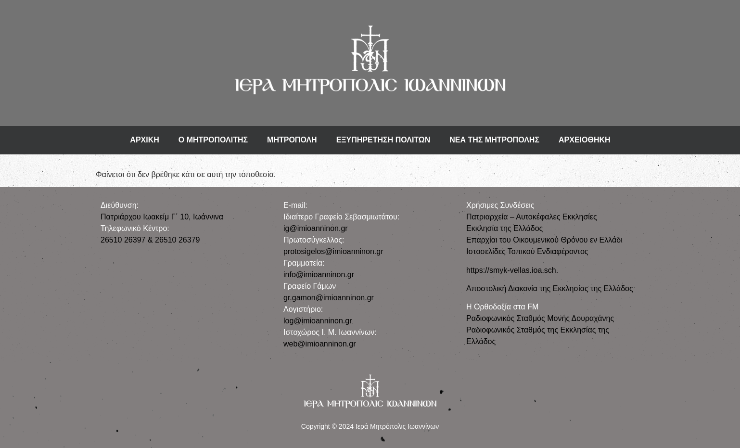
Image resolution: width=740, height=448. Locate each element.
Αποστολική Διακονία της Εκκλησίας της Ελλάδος (549, 288)
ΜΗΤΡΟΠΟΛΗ (292, 140)
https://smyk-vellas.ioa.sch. (512, 270)
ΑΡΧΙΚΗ (144, 140)
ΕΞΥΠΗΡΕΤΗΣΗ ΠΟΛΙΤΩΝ (383, 140)
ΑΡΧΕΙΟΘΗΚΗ (585, 140)
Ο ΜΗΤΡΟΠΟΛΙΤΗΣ (213, 140)
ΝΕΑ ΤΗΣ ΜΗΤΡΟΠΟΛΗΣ (494, 140)
